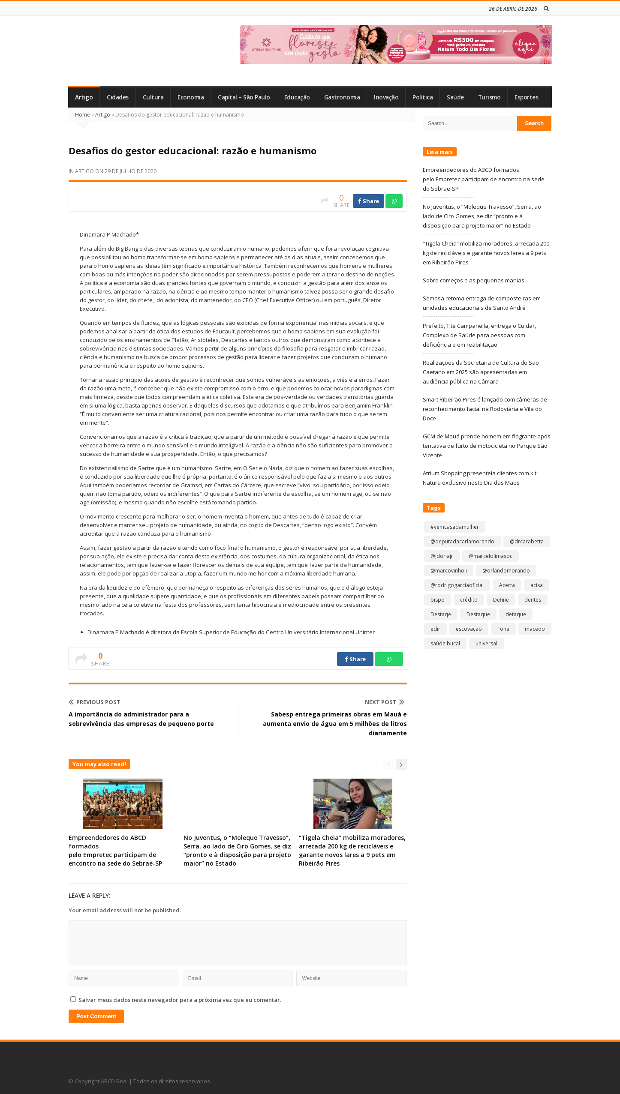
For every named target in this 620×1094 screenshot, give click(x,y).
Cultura (153, 97)
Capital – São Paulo (244, 97)
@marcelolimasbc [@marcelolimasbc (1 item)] (490, 556)
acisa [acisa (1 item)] (536, 585)
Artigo (84, 97)
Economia (191, 97)
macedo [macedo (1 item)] (535, 628)
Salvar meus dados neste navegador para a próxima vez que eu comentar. (179, 1000)
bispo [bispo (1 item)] (437, 599)
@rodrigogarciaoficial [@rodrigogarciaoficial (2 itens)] (457, 585)
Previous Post (94, 702)
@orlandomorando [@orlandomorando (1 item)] (506, 570)
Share (368, 201)
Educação (297, 97)
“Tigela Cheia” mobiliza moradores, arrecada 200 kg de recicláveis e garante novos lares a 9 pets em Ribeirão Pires (352, 850)
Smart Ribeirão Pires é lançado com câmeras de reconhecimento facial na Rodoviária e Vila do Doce (485, 409)
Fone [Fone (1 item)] (503, 628)
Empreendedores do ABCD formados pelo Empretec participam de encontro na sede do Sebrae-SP (117, 850)
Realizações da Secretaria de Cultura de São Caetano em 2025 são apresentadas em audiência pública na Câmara (481, 372)
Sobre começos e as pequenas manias (473, 280)
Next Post (384, 702)
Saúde (455, 97)
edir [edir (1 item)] (435, 628)
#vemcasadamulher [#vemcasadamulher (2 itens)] (454, 527)
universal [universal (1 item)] (486, 643)
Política (422, 97)
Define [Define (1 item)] (501, 599)
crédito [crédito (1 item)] (469, 599)
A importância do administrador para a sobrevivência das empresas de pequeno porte (141, 719)
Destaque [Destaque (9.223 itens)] (478, 614)
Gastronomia (342, 97)
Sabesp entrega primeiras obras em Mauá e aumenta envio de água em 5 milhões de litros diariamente (335, 723)
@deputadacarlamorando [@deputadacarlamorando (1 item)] (462, 541)
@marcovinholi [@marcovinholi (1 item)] (448, 570)
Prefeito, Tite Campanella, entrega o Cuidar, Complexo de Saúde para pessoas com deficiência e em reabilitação (479, 335)
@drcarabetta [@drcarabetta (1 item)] (527, 541)
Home (82, 114)
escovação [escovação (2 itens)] (469, 628)
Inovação (386, 97)
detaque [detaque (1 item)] (516, 614)
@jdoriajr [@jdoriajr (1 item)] (441, 556)
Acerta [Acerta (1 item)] (507, 585)
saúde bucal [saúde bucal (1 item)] (445, 643)
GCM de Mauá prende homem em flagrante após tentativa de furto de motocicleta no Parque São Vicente (487, 445)
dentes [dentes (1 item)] (532, 599)
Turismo (489, 97)
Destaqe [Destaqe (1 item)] (440, 614)
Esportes (526, 97)
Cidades (118, 97)
